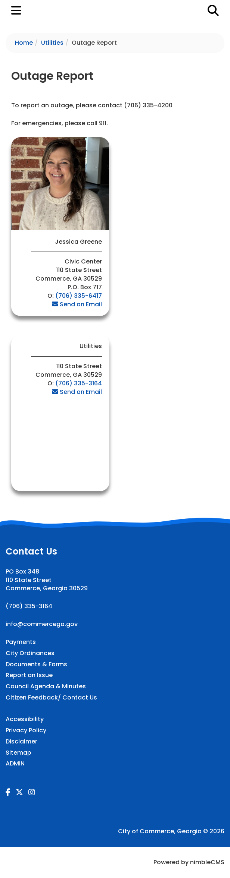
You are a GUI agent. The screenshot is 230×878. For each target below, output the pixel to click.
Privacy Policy (26, 730)
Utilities (52, 42)
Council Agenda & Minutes (46, 686)
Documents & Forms (36, 664)
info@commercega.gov (42, 624)
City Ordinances (30, 653)
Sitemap (18, 753)
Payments (21, 642)
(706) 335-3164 (78, 383)
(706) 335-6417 (78, 295)
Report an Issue (29, 675)
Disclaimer (21, 742)
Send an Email (77, 304)
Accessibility (25, 719)
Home (24, 42)
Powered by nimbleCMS (188, 862)
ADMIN (15, 763)
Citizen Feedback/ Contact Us (51, 698)
